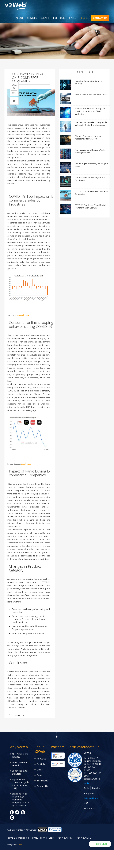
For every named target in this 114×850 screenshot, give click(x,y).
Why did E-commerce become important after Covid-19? (88, 137)
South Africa (90, 808)
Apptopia (26, 464)
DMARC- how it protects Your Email (91, 94)
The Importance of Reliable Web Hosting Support (90, 151)
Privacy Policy (38, 837)
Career (40, 775)
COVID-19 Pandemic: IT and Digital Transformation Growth (90, 206)
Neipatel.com (22, 315)
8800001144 (95, 772)
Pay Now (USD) (84, 837)
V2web (19, 844)
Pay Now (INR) (65, 837)
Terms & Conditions (17, 837)
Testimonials (43, 780)
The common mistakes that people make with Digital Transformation (91, 123)
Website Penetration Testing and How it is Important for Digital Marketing (90, 111)
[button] (100, 844)
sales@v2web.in (92, 778)
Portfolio (41, 764)
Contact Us (42, 786)
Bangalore (89, 793)
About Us (41, 758)
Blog (51, 837)
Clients (40, 769)
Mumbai (96, 788)
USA (86, 803)
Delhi (86, 788)
